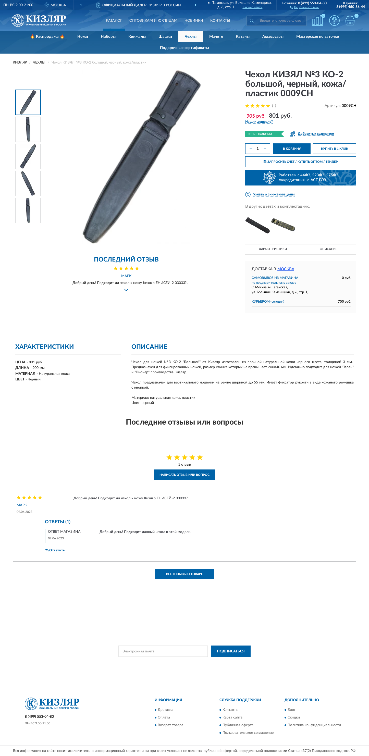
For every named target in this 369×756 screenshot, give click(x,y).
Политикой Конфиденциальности (184, 662)
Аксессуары (273, 37)
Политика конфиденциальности (314, 725)
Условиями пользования (229, 662)
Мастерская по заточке (317, 37)
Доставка (165, 710)
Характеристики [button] (273, 249)
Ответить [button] (55, 550)
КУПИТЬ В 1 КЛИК (334, 148)
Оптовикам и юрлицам (153, 20)
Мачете (216, 37)
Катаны (243, 37)
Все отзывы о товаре (184, 574)
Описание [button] (328, 249)
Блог (292, 710)
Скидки (294, 718)
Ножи (82, 37)
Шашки (165, 37)
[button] (304, 6)
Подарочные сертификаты (184, 48)
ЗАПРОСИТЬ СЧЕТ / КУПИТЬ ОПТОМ (301, 161)
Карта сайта (232, 718)
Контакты (220, 20)
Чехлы (190, 37)
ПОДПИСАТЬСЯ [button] (231, 651)
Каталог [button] (114, 20)
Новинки (193, 20)
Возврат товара (170, 725)
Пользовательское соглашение (248, 733)
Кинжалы (137, 37)
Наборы (108, 37)
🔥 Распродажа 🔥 (47, 37)
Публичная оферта (238, 725)
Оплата (164, 718)
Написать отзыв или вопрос (184, 474)
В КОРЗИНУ (292, 148)
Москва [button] (285, 269)
